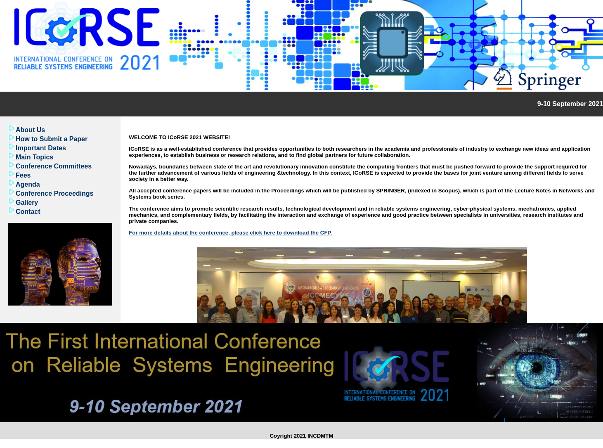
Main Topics (34, 157)
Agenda (28, 184)
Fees (23, 175)
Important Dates (41, 148)
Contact (28, 211)
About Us (30, 129)
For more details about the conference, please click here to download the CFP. (230, 233)
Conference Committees (54, 166)
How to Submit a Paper (51, 138)
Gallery (27, 202)
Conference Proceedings (55, 193)
